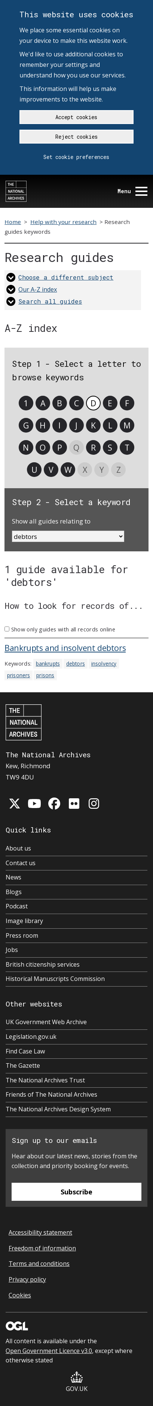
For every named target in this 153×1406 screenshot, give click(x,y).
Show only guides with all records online (63, 629)
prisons (45, 675)
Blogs (14, 892)
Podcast (17, 906)
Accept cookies (76, 117)
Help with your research (63, 222)
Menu (132, 191)
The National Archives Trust (45, 1080)
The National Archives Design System (58, 1109)
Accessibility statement (40, 1232)
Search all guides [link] (50, 301)
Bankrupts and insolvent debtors (65, 647)
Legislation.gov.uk (31, 1036)
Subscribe (76, 1191)
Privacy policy (27, 1279)
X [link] (85, 469)
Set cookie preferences (76, 156)
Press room (22, 935)
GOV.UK (77, 1382)
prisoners (18, 675)
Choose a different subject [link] (65, 277)
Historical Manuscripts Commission (55, 979)
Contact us (21, 863)
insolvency (103, 663)
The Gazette (23, 1065)
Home (12, 222)
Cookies (20, 1295)
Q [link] (76, 447)
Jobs (12, 950)
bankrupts (48, 663)
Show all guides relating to (51, 521)
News (13, 877)
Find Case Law (25, 1051)
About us (18, 848)
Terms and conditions (39, 1263)
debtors (75, 663)
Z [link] (118, 469)
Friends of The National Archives (51, 1094)
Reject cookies (76, 136)
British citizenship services (43, 964)
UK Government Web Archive (46, 1022)
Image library (24, 921)
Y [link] (102, 469)
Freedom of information (42, 1248)
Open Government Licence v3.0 (49, 1351)
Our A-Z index (37, 289)
